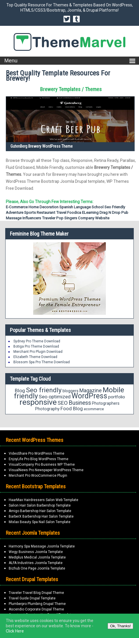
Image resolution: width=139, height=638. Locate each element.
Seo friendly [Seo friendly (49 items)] (44, 390)
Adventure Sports (21, 212)
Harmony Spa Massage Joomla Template (42, 546)
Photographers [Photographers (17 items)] (106, 403)
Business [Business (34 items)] (80, 403)
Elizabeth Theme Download (35, 357)
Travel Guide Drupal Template (32, 598)
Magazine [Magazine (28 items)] (90, 390)
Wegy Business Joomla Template (36, 552)
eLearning (90, 212)
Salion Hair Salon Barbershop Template (40, 505)
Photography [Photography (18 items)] (47, 408)
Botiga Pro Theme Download (36, 346)
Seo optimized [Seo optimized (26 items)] (55, 397)
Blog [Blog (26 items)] (20, 390)
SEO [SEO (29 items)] (63, 403)
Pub (124, 212)
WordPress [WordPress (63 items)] (89, 396)
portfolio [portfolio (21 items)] (116, 397)
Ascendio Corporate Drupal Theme (36, 609)
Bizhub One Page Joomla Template (37, 568)
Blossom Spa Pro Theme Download (41, 362)
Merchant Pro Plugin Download (38, 352)
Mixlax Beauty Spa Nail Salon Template (39, 522)
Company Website (93, 218)
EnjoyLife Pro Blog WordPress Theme (38, 459)
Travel (61, 212)
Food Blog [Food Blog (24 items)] (71, 408)
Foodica (74, 212)
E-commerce (17, 207)
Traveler (48, 218)
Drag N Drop (109, 212)
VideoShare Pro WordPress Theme (36, 453)
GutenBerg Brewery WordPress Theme (41, 146)
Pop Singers (66, 218)
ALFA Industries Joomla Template (36, 563)
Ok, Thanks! (120, 626)
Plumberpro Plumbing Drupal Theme (37, 604)
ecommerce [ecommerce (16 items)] (94, 409)
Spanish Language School (81, 207)
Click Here (15, 631)
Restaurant (46, 212)
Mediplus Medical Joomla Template (37, 557)
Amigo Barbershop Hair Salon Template (40, 511)
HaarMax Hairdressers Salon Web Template (43, 500)
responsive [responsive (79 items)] (38, 402)
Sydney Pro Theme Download (36, 341)
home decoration (43, 207)
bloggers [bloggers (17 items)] (71, 390)
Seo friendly (114, 207)
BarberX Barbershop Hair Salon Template (41, 516)
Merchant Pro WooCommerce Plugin (38, 475)
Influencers (31, 218)
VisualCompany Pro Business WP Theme (42, 464)
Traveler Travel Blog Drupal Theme (36, 593)
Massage (14, 218)
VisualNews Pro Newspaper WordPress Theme (46, 470)
